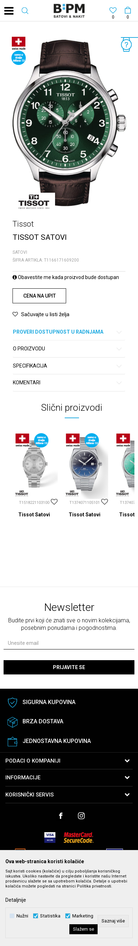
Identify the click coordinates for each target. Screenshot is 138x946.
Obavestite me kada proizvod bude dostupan (66, 277)
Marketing (82, 916)
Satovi (20, 252)
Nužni (22, 916)
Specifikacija (68, 366)
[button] (25, 10)
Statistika (50, 916)
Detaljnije (15, 900)
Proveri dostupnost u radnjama (68, 332)
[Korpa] (127, 3)
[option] (69, 124)
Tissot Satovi (34, 514)
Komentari (68, 382)
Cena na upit (39, 296)
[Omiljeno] (113, 11)
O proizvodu (68, 348)
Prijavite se (69, 667)
